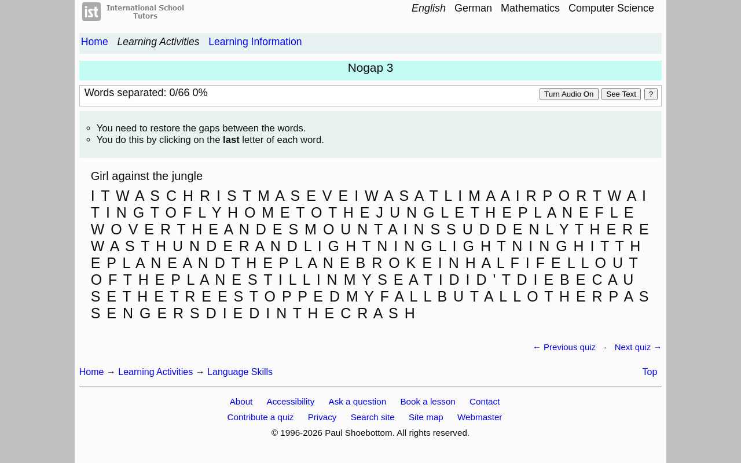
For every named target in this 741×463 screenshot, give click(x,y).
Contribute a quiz (261, 417)
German (473, 8)
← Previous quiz (564, 347)
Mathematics (530, 8)
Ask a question (358, 401)
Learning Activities (158, 41)
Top (650, 372)
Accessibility (291, 401)
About (241, 401)
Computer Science (611, 8)
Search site (373, 417)
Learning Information (255, 41)
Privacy (322, 417)
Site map (426, 417)
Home (94, 41)
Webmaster (479, 417)
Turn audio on (568, 94)
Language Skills (240, 372)
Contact (484, 401)
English (429, 8)
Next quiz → (638, 347)
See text (621, 94)
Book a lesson (427, 401)
